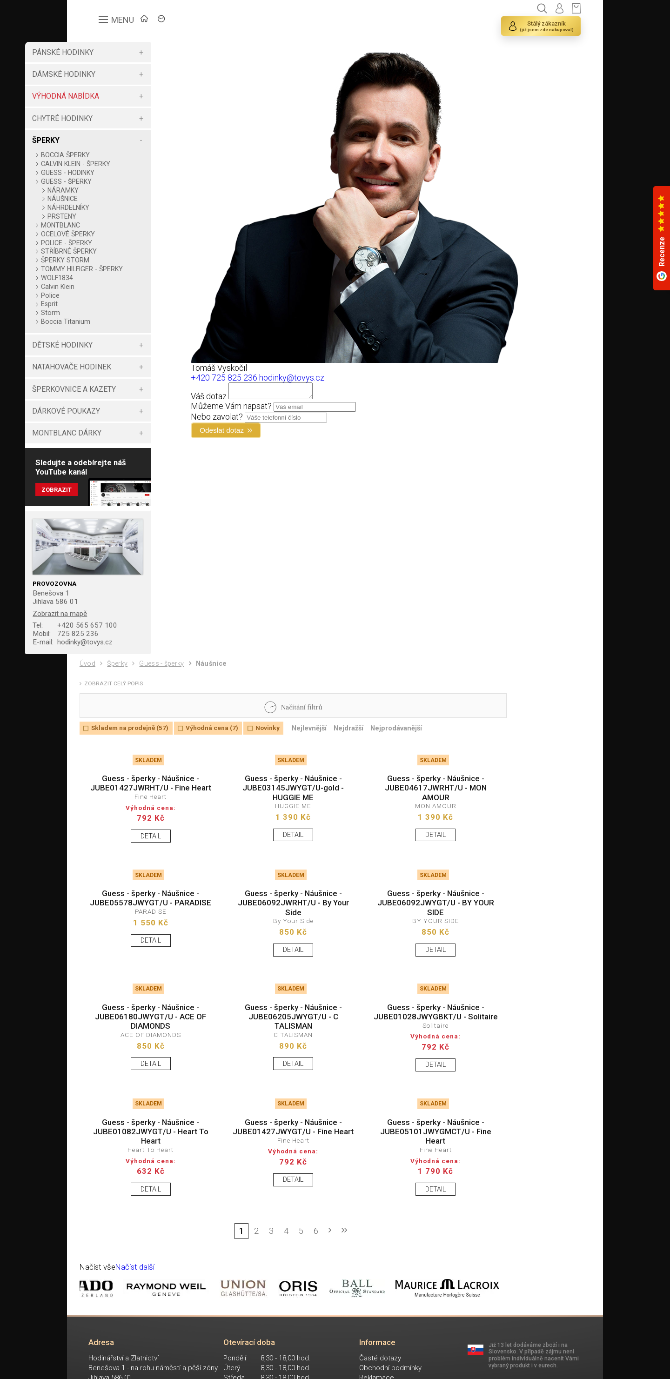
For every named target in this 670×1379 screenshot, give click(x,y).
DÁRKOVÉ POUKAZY (113, 418)
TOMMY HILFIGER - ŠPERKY (116, 272)
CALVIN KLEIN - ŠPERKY (122, 163)
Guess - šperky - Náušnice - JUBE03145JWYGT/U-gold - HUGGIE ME (274, 807)
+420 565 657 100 (123, 635)
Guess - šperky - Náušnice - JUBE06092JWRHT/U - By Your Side (274, 938)
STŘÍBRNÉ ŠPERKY (116, 251)
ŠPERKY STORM (112, 260)
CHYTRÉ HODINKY (109, 118)
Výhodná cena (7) (222, 743)
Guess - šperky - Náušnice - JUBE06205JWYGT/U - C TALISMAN (274, 1058)
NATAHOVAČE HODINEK (118, 374)
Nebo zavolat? (242, 419)
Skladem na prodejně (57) (134, 743)
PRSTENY (108, 216)
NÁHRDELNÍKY (115, 207)
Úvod (88, 675)
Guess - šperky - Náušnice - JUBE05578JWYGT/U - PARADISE (145, 938)
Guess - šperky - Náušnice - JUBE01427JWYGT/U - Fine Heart (274, 1189)
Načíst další (139, 1331)
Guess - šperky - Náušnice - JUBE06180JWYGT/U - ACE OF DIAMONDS (144, 1058)
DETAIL (144, 868)
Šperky (120, 675)
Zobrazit (104, 499)
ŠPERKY (93, 140)
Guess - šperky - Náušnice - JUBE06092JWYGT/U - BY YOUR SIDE (403, 938)
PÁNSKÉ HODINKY (110, 52)
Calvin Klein (104, 294)
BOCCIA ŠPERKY (112, 155)
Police (97, 303)
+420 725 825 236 (249, 377)
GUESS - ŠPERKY (113, 181)
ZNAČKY (195, 21)
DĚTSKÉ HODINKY (109, 352)
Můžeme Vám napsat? (256, 409)
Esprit (96, 311)
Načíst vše (99, 1331)
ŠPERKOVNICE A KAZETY (121, 396)
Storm (97, 320)
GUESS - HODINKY (114, 172)
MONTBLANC (107, 225)
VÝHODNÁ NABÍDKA (112, 96)
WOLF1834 (104, 285)
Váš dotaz (234, 399)
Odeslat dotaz (252, 434)
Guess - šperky (168, 675)
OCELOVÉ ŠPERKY (115, 234)
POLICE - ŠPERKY (113, 243)
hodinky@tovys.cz (123, 653)
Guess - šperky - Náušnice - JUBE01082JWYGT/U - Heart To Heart (145, 1189)
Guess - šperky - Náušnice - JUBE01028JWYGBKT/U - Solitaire (403, 1058)
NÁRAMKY (110, 190)
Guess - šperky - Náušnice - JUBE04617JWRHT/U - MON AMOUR (403, 807)
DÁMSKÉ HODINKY (110, 74)
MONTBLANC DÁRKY (113, 440)
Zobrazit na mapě (108, 622)
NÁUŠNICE (109, 198)
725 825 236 (114, 644)
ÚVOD (148, 21)
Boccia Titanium (112, 329)
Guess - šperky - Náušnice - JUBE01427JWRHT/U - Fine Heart (145, 807)
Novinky (282, 743)
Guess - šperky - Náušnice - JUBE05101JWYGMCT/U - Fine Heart (403, 1189)
